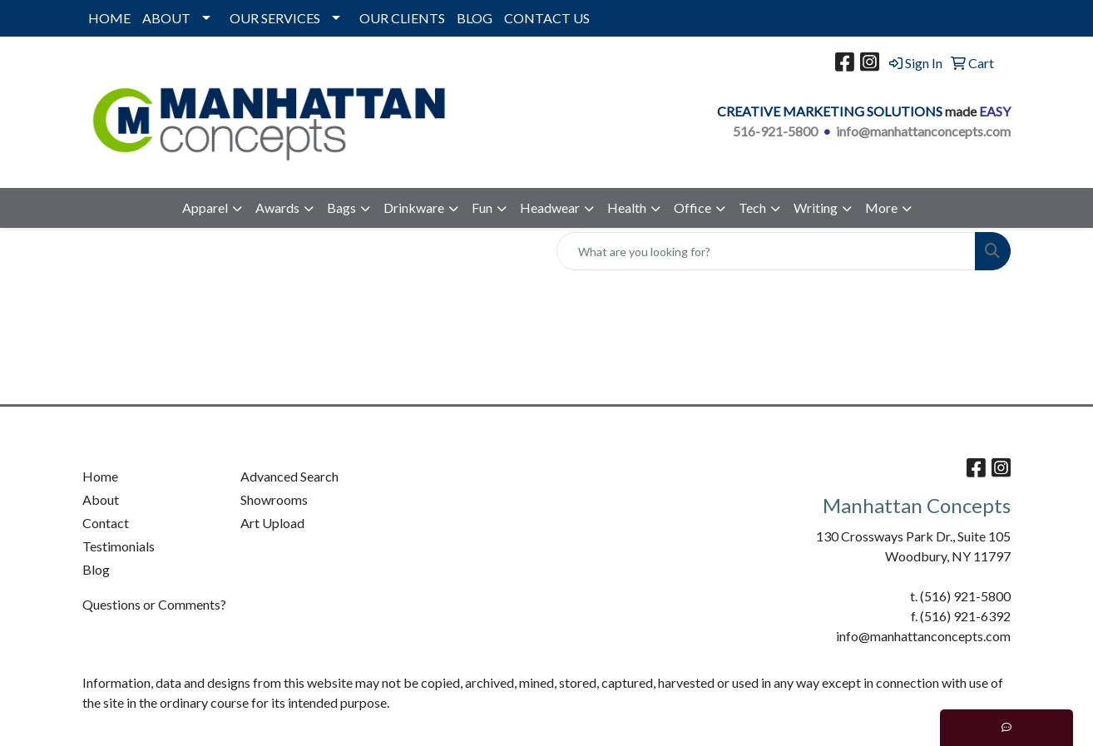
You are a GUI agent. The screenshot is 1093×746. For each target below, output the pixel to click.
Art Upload (272, 523)
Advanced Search (289, 476)
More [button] (881, 207)
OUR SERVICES (275, 18)
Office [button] (692, 207)
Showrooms (274, 499)
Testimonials (118, 546)
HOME (109, 18)
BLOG (474, 18)
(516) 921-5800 (965, 596)
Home (100, 476)
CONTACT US (547, 18)
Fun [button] (482, 207)
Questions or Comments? (154, 604)
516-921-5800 (775, 131)
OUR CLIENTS (402, 18)
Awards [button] (277, 207)
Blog (96, 569)
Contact (105, 523)
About (100, 499)
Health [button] (626, 207)
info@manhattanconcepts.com (923, 131)
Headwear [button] (550, 207)
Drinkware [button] (413, 207)
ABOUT (166, 18)
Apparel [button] (205, 207)
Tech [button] (752, 207)
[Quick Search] (766, 251)
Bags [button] (341, 207)
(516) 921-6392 (965, 616)
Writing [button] (816, 207)
